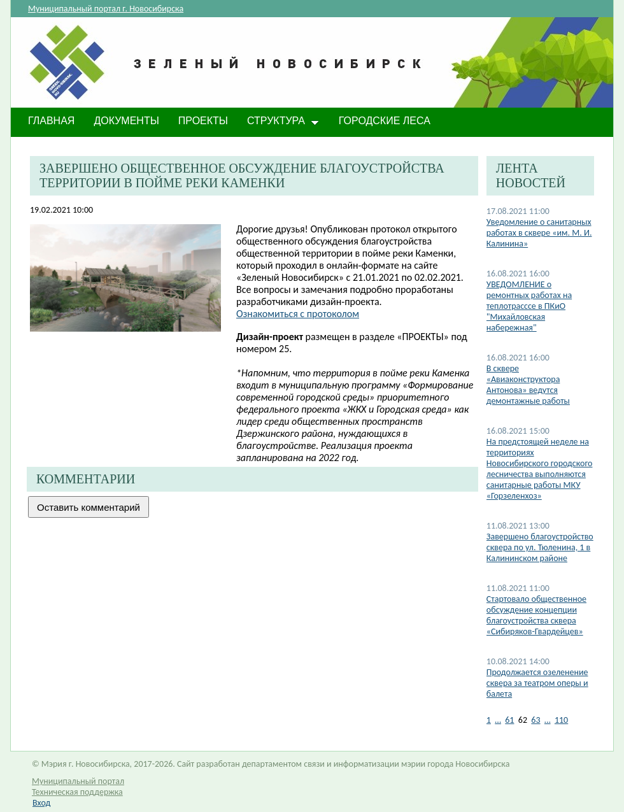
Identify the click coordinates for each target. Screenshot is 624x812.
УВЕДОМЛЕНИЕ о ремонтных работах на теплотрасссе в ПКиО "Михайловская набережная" (529, 306)
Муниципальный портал (78, 781)
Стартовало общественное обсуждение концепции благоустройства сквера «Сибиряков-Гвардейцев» (536, 615)
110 (561, 720)
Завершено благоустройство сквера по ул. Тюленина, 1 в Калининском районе (539, 547)
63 (535, 720)
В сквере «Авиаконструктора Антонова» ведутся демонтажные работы (528, 384)
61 (509, 720)
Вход (41, 802)
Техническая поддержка (77, 792)
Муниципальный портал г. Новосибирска (105, 8)
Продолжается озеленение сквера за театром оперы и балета (537, 683)
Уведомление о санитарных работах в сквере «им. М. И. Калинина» (539, 233)
